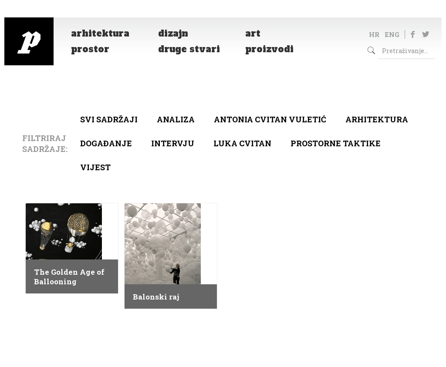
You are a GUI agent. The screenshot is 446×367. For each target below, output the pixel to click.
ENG (392, 34)
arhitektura (376, 119)
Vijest (95, 167)
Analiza (176, 119)
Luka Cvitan (242, 143)
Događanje (106, 143)
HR (374, 34)
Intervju (172, 143)
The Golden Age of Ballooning (69, 276)
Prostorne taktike (336, 143)
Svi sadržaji (109, 119)
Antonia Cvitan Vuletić (270, 119)
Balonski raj (156, 297)
